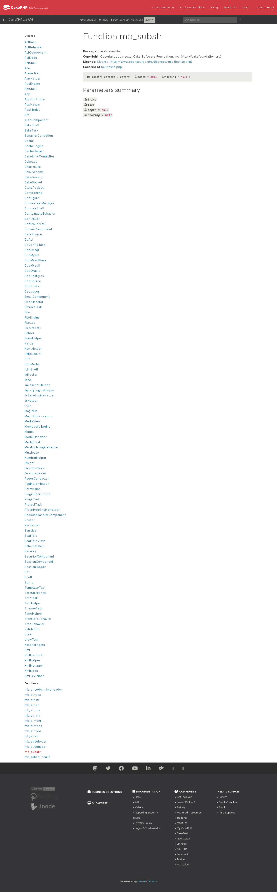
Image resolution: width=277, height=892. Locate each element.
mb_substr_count (37, 757)
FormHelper (33, 338)
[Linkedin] (148, 769)
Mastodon (181, 864)
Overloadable (35, 468)
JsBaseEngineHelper (40, 395)
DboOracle (32, 270)
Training (180, 817)
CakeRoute (33, 166)
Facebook (181, 854)
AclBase (30, 42)
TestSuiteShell (35, 592)
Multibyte (32, 452)
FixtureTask (33, 328)
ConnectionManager (39, 203)
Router (30, 520)
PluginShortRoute (38, 494)
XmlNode (31, 670)
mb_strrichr (33, 720)
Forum (221, 796)
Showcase (98, 803)
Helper (30, 343)
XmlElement (34, 655)
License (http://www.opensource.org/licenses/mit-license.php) (144, 61)
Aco (27, 68)
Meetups (180, 822)
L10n (28, 405)
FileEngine (32, 317)
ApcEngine (32, 83)
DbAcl (29, 239)
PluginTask (32, 499)
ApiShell (31, 89)
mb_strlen (32, 705)
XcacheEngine (35, 644)
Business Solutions (192, 7)
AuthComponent (37, 120)
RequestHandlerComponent (45, 515)
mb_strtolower (36, 741)
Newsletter (182, 838)
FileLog (30, 322)
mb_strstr (32, 736)
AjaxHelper (33, 78)
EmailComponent (37, 296)
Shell (28, 577)
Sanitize (31, 530)
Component (33, 192)
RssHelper (32, 525)
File (27, 312)
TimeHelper (33, 613)
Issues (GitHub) (184, 802)
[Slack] (173, 769)
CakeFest (181, 833)
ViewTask (32, 639)
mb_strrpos (33, 731)
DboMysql (32, 255)
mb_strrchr (33, 715)
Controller (32, 218)
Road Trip (230, 7)
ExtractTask (33, 307)
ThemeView (33, 608)
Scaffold (31, 535)
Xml (27, 650)
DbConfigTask (35, 244)
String (29, 582)
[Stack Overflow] (183, 769)
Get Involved (183, 796)
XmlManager (34, 665)
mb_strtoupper (36, 746)
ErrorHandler (34, 302)
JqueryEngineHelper (40, 390)
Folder (29, 333)
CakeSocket (33, 182)
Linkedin (180, 843)
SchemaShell (34, 546)
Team (246, 7)
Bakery (179, 807)
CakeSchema (34, 172)
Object (30, 463)
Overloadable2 (36, 473)
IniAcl (28, 379)
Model (29, 431)
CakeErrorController (39, 156)
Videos (138, 807)
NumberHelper (35, 457)
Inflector (31, 374)
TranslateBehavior (38, 618)
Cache (29, 140)
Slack (221, 807)
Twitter (179, 859)
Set (27, 572)
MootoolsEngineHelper (42, 447)
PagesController (37, 478)
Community (265, 7)
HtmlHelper (33, 348)
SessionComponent (39, 561)
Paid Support (225, 812)
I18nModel (32, 364)
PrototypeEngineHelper (42, 509)
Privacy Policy (142, 822)
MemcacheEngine (38, 426)
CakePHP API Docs (147, 881)
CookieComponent (38, 229)
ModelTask (33, 442)
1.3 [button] (149, 19)
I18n (28, 359)
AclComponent (36, 52)
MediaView (33, 421)
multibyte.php (111, 67)
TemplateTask (35, 587)
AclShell (31, 63)
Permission (33, 489)
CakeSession (34, 177)
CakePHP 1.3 (18, 20)
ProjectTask (33, 504)
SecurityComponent (39, 556)
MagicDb (31, 411)
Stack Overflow (227, 802)
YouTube (180, 848)
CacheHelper (34, 151)
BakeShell (32, 125)
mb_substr (33, 752)
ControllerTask (35, 224)
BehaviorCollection (39, 135)
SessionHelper (35, 566)
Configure (32, 198)
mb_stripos (33, 694)
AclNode (31, 57)
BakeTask (31, 130)
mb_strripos (33, 726)
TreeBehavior (34, 624)
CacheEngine (34, 146)
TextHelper (33, 603)
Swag (214, 7)
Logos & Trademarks (146, 828)
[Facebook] (121, 769)
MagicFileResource (39, 416)
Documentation (162, 7)
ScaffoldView (35, 541)
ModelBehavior (36, 437)
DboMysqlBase (35, 260)
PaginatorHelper (37, 483)
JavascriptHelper (37, 385)
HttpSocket (33, 353)
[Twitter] (95, 769)
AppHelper (32, 104)
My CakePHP (183, 828)
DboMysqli (32, 265)
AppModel (32, 109)
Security (31, 551)
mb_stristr (32, 700)
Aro (27, 114)
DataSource (33, 234)
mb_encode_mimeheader (43, 689)
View (28, 634)
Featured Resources (187, 812)
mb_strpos (32, 710)
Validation (32, 629)
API (136, 802)
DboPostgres (34, 276)
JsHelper (31, 400)
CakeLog (31, 161)
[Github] (161, 769)
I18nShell (31, 369)
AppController (35, 99)
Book (137, 796)
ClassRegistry (35, 187)
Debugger (32, 291)
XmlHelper (32, 660)
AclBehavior (33, 47)
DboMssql (32, 250)
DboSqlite (32, 286)
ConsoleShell (34, 208)
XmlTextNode (35, 676)
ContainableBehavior (40, 213)
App (27, 94)
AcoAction (32, 73)
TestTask (31, 598)
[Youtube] (135, 769)
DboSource (33, 281)
